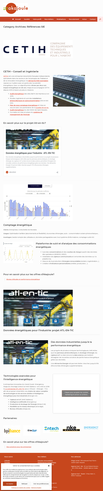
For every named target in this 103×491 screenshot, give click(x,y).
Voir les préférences (41, 484)
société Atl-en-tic (42, 108)
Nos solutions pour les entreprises (18, 447)
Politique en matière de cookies (20, 487)
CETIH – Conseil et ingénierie (20, 71)
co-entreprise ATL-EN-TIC (15, 389)
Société (27, 19)
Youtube (7, 462)
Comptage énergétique (17, 225)
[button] (49, 466)
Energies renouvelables (45, 460)
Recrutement (74, 19)
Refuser (25, 484)
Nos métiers (49, 19)
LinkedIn (7, 460)
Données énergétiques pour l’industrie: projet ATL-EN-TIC (38, 330)
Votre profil (37, 19)
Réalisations (61, 19)
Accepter (9, 484)
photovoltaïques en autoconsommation (25, 101)
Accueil (16, 19)
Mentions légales (36, 487)
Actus (84, 19)
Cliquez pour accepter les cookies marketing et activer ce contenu (76, 393)
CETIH (5, 76)
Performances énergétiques (47, 462)
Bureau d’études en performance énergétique (23, 279)
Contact (93, 19)
